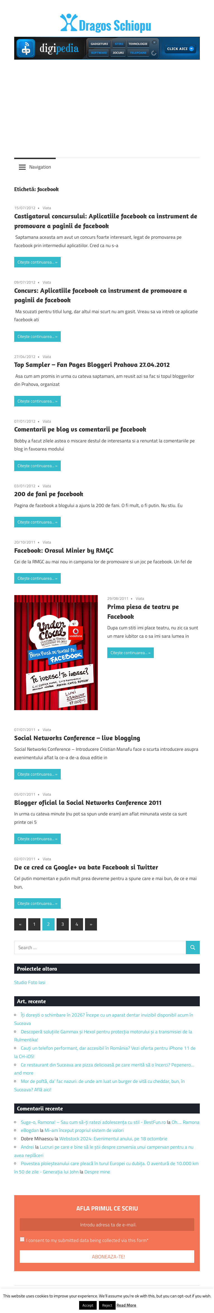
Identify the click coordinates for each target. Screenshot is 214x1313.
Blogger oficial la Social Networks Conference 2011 (88, 802)
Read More (126, 1305)
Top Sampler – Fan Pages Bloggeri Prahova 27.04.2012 (92, 364)
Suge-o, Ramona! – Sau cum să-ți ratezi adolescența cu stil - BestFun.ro (93, 1122)
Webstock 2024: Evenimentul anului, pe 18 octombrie (113, 1138)
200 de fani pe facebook (48, 493)
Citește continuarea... (36, 262)
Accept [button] (87, 1305)
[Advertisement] (107, 106)
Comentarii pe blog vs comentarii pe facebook (80, 429)
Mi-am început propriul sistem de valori (84, 1130)
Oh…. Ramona (186, 1122)
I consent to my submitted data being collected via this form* (87, 1240)
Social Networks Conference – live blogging (77, 738)
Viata (47, 208)
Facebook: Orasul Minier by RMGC (63, 550)
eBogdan (30, 1130)
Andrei (27, 1147)
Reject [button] (107, 1305)
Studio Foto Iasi (29, 982)
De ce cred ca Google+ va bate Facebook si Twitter (86, 867)
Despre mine (97, 1171)
